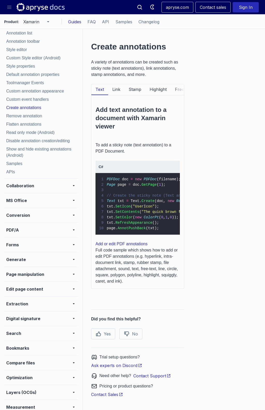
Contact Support (152, 375)
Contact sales (213, 7)
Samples (123, 21)
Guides (74, 21)
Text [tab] (99, 89)
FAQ (91, 21)
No (131, 334)
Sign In (246, 7)
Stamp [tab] (135, 89)
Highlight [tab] (158, 89)
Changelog (148, 21)
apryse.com (177, 7)
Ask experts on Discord (116, 365)
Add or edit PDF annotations (121, 244)
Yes (103, 334)
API (105, 21)
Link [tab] (116, 89)
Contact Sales (107, 394)
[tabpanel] (137, 191)
